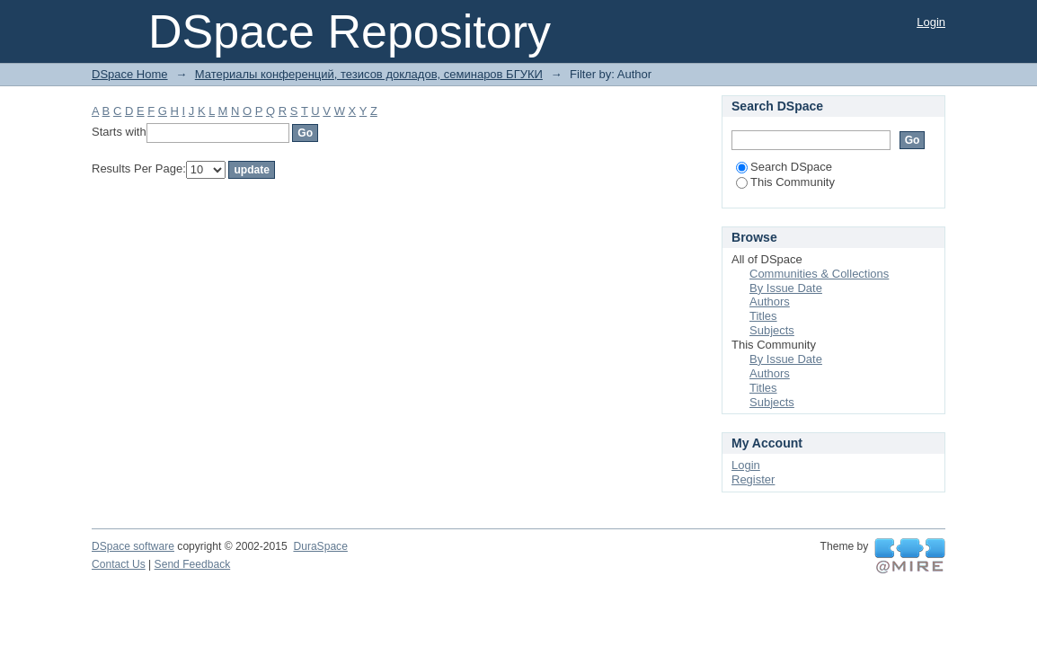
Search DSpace (784, 166)
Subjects (771, 330)
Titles (763, 316)
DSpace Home (130, 74)
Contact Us (119, 564)
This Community (785, 182)
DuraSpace (320, 546)
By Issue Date (785, 288)
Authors (769, 301)
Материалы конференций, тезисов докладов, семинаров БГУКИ (369, 74)
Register (753, 479)
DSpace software (133, 546)
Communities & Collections (819, 273)
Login (931, 22)
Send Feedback (193, 564)
